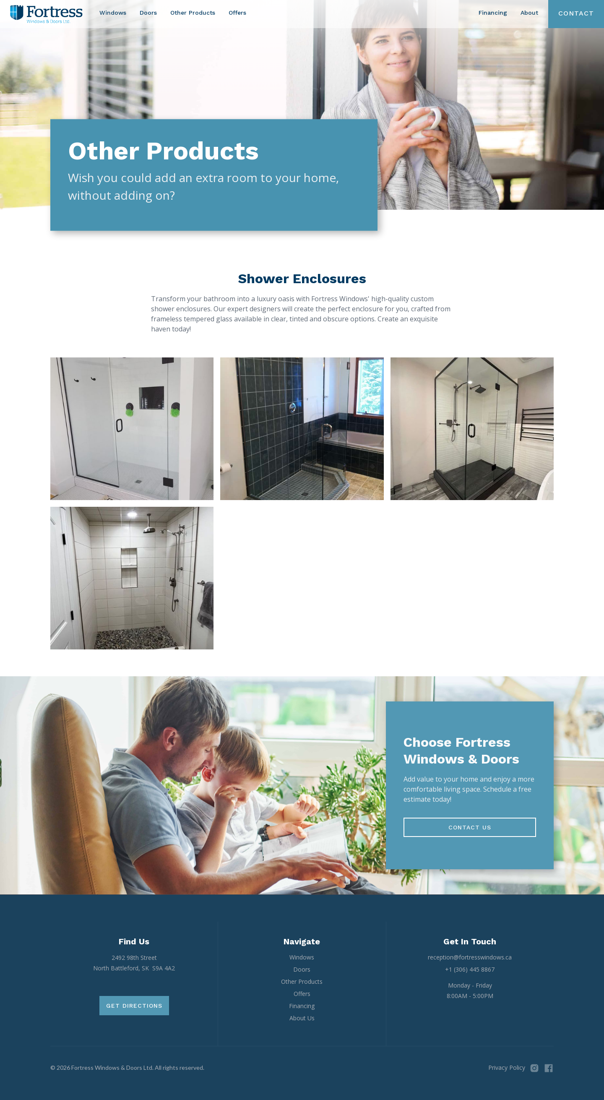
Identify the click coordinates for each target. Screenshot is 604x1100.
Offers (237, 12)
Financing (493, 12)
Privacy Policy (506, 1067)
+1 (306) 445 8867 (470, 969)
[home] (46, 14)
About (529, 12)
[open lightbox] (131, 428)
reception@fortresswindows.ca (470, 957)
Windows (112, 12)
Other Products (192, 12)
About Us (302, 1018)
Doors (148, 12)
